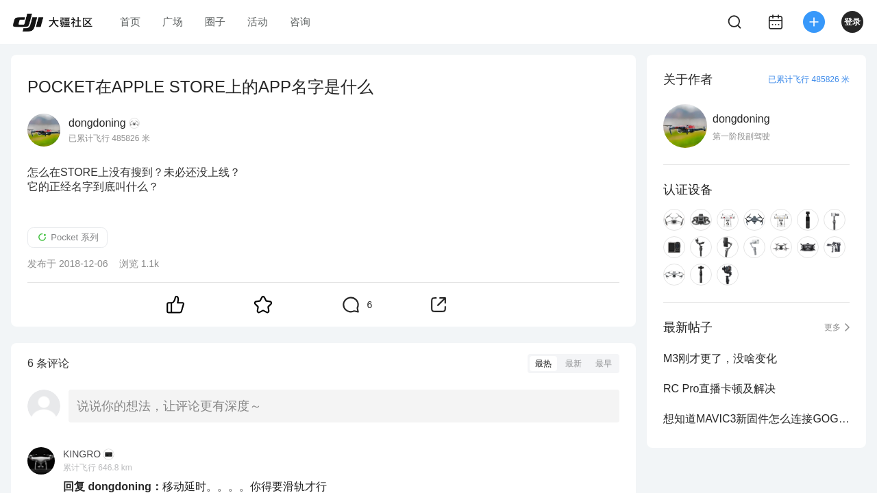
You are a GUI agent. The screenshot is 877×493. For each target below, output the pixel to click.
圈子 (215, 21)
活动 (257, 21)
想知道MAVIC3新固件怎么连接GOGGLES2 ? (756, 419)
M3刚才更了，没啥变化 (720, 358)
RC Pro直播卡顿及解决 (719, 388)
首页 (130, 21)
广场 (172, 21)
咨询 (300, 21)
